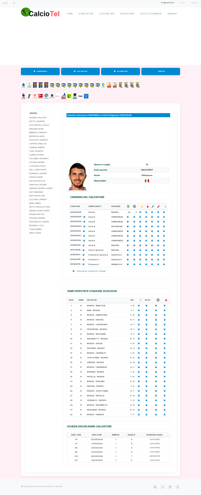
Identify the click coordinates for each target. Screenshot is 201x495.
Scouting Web (106, 13)
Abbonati (172, 13)
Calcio (44, 13)
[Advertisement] (100, 42)
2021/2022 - (78, 231)
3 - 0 (132, 381)
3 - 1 (132, 334)
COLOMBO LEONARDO (39, 158)
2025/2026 (75, 212)
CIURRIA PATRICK (36, 155)
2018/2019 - (77, 245)
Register (195, 3)
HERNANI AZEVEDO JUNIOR (41, 188)
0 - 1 (132, 320)
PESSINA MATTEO (37, 214)
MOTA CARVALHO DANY (39, 207)
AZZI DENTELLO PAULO (39, 125)
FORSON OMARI (36, 177)
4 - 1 (132, 367)
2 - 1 (132, 324)
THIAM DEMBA (35, 229)
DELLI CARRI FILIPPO (38, 169)
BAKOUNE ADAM (36, 129)
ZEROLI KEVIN (35, 233)
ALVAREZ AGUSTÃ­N (37, 117)
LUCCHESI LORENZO (38, 199)
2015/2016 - (77, 259)
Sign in (183, 3)
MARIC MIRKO (35, 203)
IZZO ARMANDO (36, 192)
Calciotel (58, 486)
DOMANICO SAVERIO (38, 173)
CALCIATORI (80, 71)
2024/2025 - (78, 216)
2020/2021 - (78, 235)
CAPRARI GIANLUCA (38, 143)
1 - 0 (132, 305)
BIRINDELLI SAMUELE (38, 132)
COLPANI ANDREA (37, 162)
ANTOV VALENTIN (37, 121)
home (70, 13)
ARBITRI (161, 71)
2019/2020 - (78, 240)
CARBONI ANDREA (37, 147)
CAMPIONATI (40, 71)
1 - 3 (132, 400)
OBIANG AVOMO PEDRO (39, 210)
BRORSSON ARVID (37, 136)
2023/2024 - (78, 221)
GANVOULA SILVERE (37, 184)
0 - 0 (132, 410)
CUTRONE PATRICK (37, 166)
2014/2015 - (77, 264)
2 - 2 (132, 357)
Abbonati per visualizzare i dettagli (89, 271)
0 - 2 (132, 348)
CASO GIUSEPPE (36, 151)
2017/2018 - (77, 250)
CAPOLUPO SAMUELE (38, 140)
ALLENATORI (120, 71)
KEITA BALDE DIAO (37, 196)
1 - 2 (132, 372)
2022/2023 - (78, 226)
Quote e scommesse (151, 13)
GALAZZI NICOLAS (37, 181)
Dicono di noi (127, 13)
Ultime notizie (86, 13)
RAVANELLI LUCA (36, 225)
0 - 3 (132, 339)
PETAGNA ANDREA (37, 218)
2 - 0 (132, 362)
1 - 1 (132, 310)
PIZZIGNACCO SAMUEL (39, 222)
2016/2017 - (77, 254)
